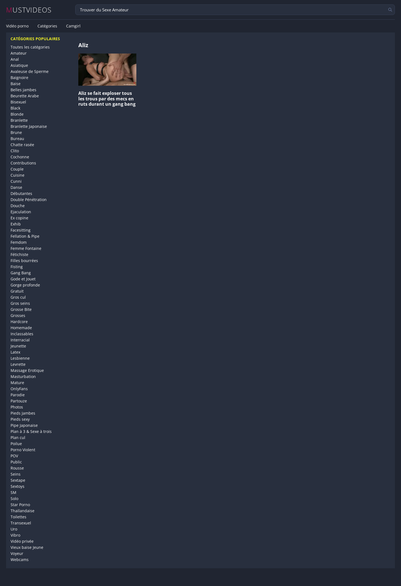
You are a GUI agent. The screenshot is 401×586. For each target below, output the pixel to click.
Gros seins (20, 303)
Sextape (18, 480)
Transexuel (21, 523)
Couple (17, 169)
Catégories (47, 26)
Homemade (21, 327)
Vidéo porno (17, 26)
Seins (16, 474)
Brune (16, 132)
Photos (17, 407)
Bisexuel (18, 102)
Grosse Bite (21, 309)
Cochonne (20, 156)
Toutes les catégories (30, 47)
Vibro (15, 535)
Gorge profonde (25, 285)
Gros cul (18, 297)
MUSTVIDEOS (29, 9)
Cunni (16, 181)
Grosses (18, 315)
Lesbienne (20, 358)
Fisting (17, 266)
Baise (16, 83)
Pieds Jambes (23, 413)
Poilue (16, 443)
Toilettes (18, 516)
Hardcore (19, 321)
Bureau (17, 138)
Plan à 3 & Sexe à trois (31, 431)
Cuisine (17, 175)
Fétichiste (19, 254)
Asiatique (19, 65)
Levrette (18, 364)
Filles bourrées (24, 260)
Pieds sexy (20, 419)
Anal (15, 59)
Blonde (17, 114)
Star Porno (20, 504)
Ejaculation (21, 211)
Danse (16, 187)
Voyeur (17, 553)
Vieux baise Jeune (27, 547)
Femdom (19, 242)
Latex (15, 352)
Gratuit (17, 291)
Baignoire (19, 77)
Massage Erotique (27, 370)
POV (14, 455)
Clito (15, 150)
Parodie (18, 394)
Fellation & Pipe (25, 236)
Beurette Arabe (25, 95)
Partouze (19, 401)
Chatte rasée (22, 144)
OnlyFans (19, 388)
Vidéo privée (22, 541)
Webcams (20, 559)
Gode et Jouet (23, 278)
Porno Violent (23, 449)
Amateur (19, 53)
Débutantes (21, 193)
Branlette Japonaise (29, 126)
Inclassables (22, 333)
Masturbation (23, 376)
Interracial (20, 340)
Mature (17, 382)
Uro (14, 529)
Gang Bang (21, 272)
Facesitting (21, 230)
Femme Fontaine (26, 248)
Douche (18, 205)
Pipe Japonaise (24, 425)
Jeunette (18, 346)
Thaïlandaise (22, 510)
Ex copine (19, 217)
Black (15, 108)
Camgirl (73, 26)
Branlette (19, 120)
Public (16, 462)
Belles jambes (23, 89)
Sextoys (17, 486)
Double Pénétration (29, 199)
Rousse (17, 468)
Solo (14, 498)
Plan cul (18, 437)
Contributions (23, 163)
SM (13, 492)
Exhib (16, 224)
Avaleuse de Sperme (30, 71)
